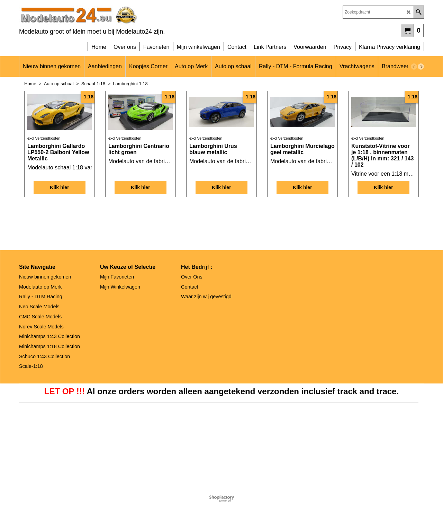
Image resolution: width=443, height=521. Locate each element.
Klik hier (59, 239)
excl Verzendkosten (43, 192)
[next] (421, 66)
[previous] (414, 66)
